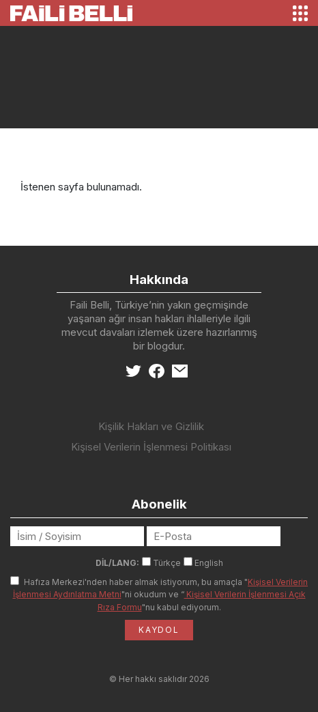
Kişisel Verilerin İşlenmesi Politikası (151, 446)
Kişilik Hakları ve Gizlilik (151, 426)
